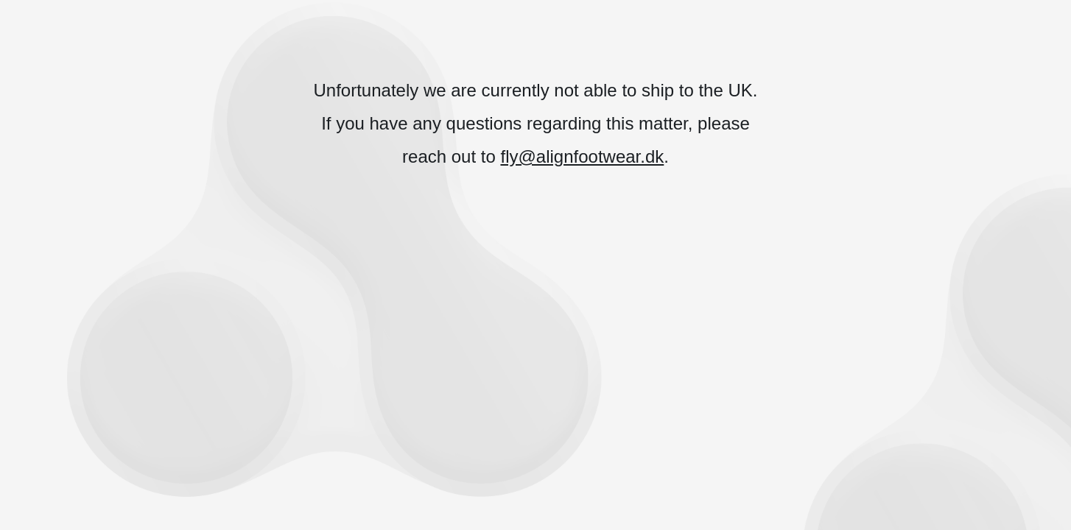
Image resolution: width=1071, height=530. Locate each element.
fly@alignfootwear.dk (582, 156)
